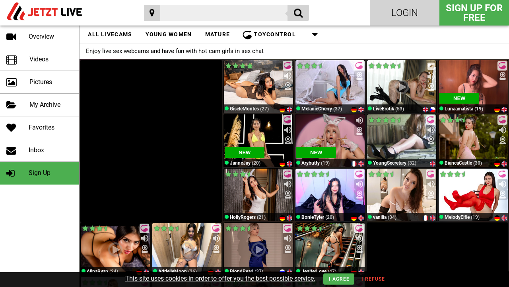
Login (404, 12)
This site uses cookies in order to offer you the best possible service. (220, 278)
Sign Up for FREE (474, 12)
